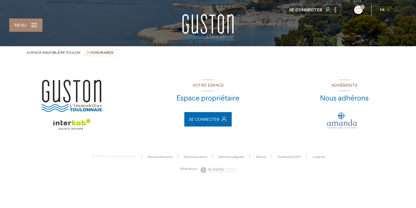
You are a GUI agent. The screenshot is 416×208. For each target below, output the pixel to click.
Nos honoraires (195, 157)
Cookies (319, 157)
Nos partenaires (160, 157)
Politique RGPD (289, 157)
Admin (261, 157)
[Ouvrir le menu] (25, 25)
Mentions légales (231, 157)
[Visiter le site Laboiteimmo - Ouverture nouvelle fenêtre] (217, 170)
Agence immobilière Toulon (53, 52)
